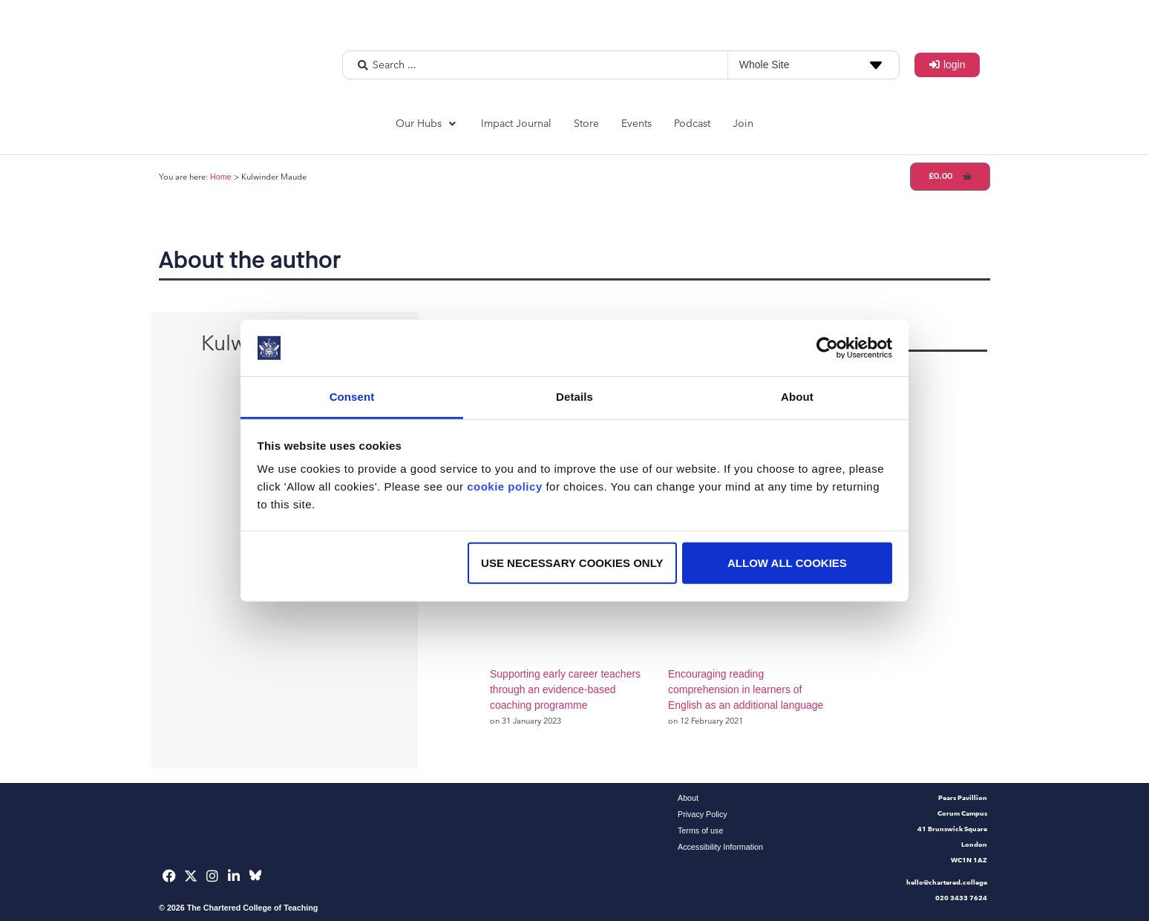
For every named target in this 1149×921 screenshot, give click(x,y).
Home (221, 176)
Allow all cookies (787, 563)
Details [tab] (574, 396)
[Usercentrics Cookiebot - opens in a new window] (827, 348)
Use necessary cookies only (572, 563)
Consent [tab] (352, 396)
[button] (427, 123)
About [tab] (797, 396)
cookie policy (505, 486)
